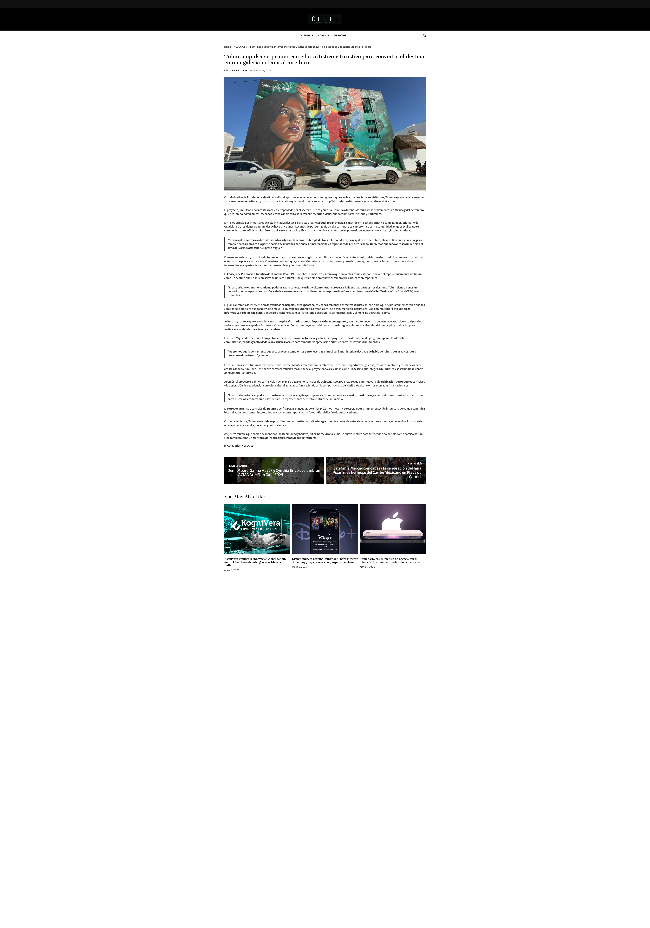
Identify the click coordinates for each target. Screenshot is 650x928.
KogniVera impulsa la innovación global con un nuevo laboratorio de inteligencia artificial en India (255, 562)
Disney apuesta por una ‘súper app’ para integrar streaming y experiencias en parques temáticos (325, 560)
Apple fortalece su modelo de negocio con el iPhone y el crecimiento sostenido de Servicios (390, 560)
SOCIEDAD (304, 35)
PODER (322, 35)
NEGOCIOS (340, 35)
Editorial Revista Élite (235, 70)
